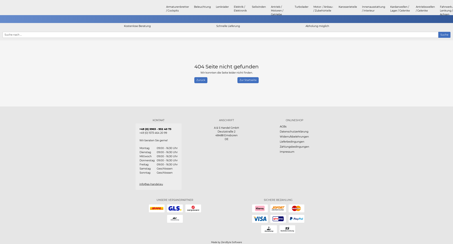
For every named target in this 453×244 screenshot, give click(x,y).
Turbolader (301, 6)
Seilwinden (259, 6)
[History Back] (200, 80)
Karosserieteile (348, 6)
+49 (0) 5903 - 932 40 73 (155, 129)
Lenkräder (222, 6)
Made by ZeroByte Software (226, 242)
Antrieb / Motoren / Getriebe (277, 10)
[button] (449, 19)
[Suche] (444, 35)
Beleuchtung (202, 6)
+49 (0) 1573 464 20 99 (153, 132)
